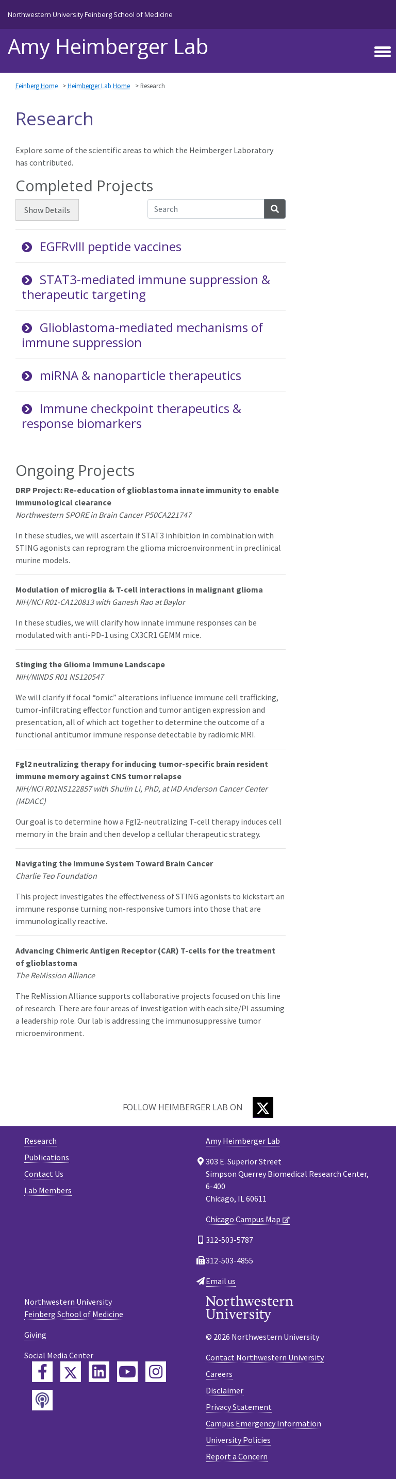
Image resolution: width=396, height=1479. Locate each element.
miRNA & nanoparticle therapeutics (131, 375)
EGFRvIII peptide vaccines (102, 246)
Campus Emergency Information (263, 1423)
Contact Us (43, 1174)
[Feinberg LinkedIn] (99, 1371)
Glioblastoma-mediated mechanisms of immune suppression (142, 335)
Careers (219, 1374)
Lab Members (48, 1190)
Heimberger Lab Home (99, 85)
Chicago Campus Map (243, 1219)
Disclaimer (224, 1390)
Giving (35, 1334)
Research (40, 1141)
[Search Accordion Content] (206, 209)
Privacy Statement (239, 1407)
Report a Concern (237, 1456)
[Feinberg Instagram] (155, 1371)
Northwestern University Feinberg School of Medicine (90, 14)
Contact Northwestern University (265, 1357)
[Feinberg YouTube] (127, 1371)
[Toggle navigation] (382, 52)
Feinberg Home (36, 85)
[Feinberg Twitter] (70, 1371)
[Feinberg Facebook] (42, 1371)
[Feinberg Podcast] (42, 1400)
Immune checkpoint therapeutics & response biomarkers (131, 416)
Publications (46, 1157)
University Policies (238, 1440)
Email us (221, 1281)
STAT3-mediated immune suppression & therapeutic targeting (146, 287)
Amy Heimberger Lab (108, 46)
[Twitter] (263, 1107)
